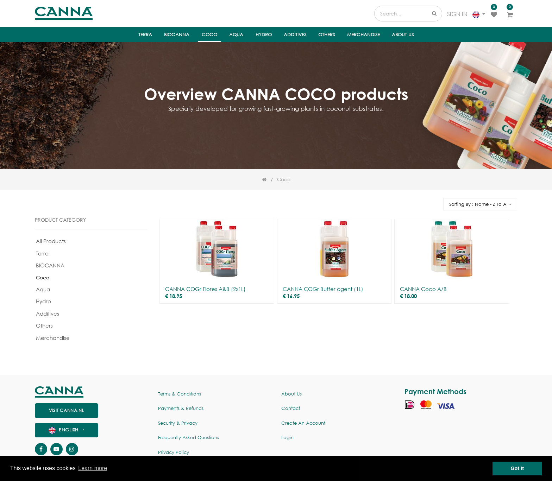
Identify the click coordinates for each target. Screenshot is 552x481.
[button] (480, 204)
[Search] (434, 201)
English (64, 430)
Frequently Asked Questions (188, 438)
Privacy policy (173, 452)
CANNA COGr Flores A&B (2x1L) (205, 288)
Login (287, 438)
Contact (290, 408)
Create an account (303, 423)
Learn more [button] (92, 468)
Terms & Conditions (179, 394)
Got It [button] (517, 468)
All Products (51, 241)
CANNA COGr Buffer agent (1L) (323, 288)
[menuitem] (145, 35)
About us (291, 394)
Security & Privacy (177, 423)
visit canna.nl (66, 410)
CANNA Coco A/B (423, 288)
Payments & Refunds (180, 408)
